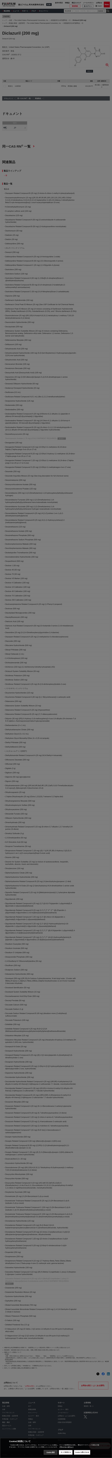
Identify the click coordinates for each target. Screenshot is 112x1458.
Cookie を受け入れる (82, 1452)
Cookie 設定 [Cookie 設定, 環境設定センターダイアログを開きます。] (51, 1452)
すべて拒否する (66, 1452)
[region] (56, 1448)
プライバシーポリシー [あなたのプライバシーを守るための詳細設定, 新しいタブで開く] (66, 1447)
